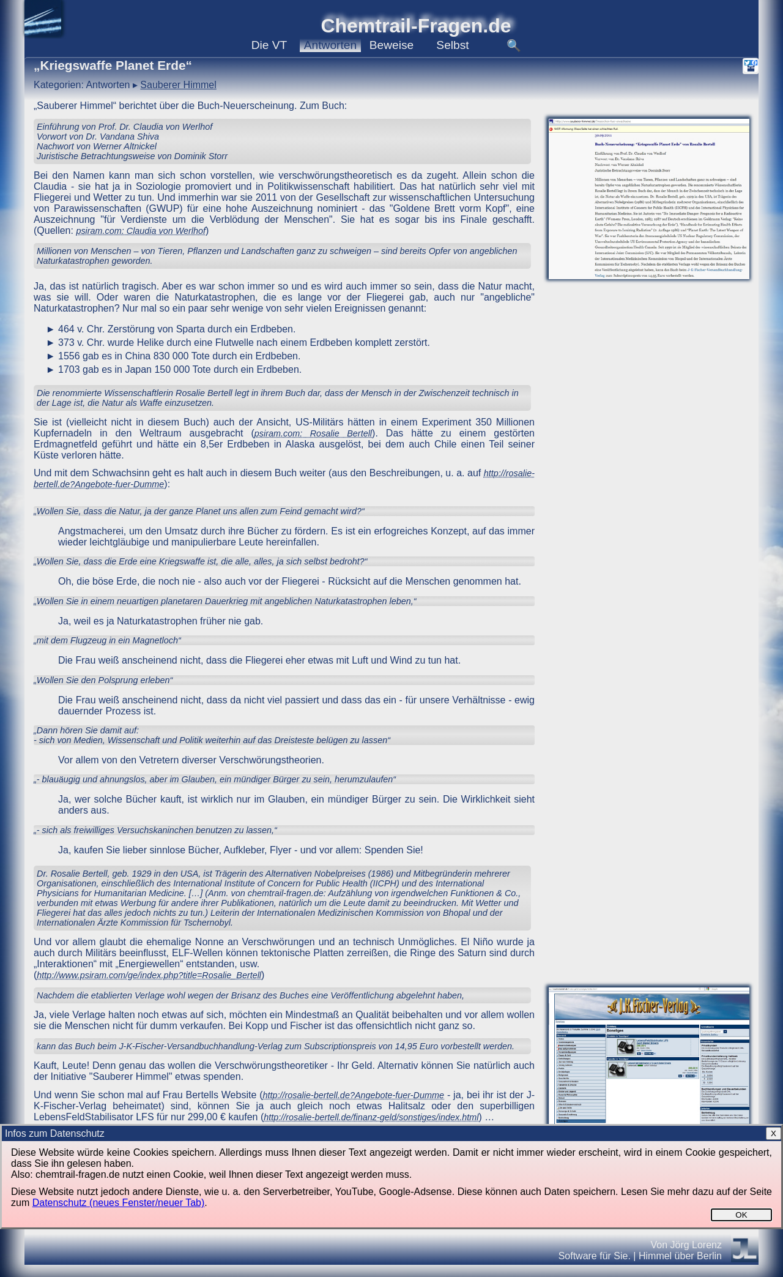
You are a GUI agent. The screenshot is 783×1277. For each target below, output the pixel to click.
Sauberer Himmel (178, 85)
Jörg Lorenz (696, 1245)
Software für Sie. (594, 1256)
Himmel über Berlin (680, 1256)
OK (741, 1214)
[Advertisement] (649, 573)
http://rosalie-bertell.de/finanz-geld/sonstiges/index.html (371, 1117)
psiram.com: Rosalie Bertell (313, 433)
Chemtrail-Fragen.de (416, 26)
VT (269, 45)
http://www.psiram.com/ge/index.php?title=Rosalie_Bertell (149, 975)
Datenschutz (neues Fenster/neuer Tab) (118, 1202)
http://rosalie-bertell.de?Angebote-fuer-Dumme (354, 1095)
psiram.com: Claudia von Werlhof (141, 231)
